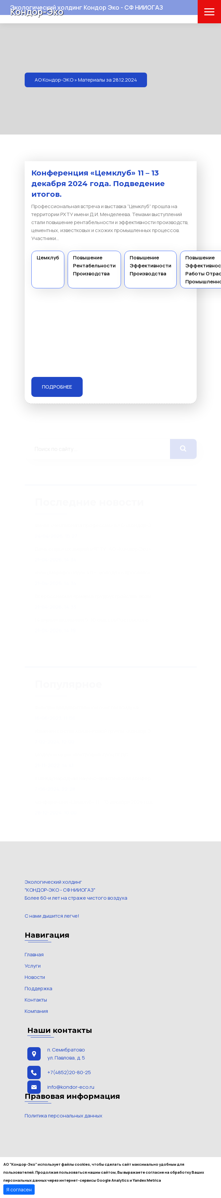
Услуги (33, 965)
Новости (35, 977)
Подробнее (57, 386)
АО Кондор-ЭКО (54, 79)
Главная (34, 954)
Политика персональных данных (63, 1115)
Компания (36, 1011)
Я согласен (19, 1189)
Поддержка (38, 988)
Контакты (36, 999)
